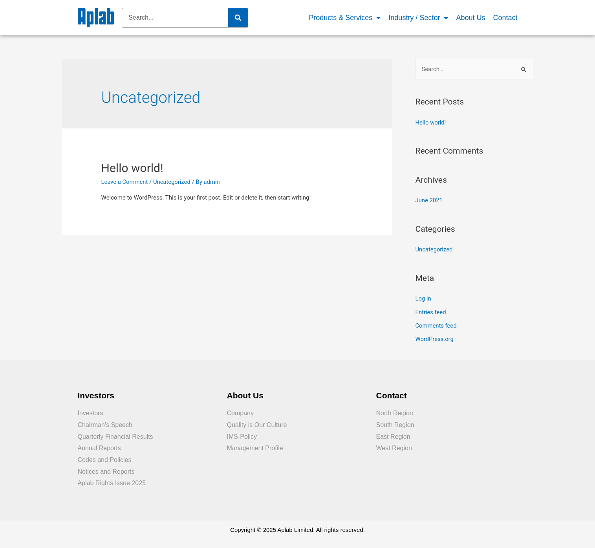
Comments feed (437, 324)
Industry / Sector (418, 18)
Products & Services (345, 18)
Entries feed (431, 311)
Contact (505, 18)
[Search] (238, 17)
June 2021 (429, 200)
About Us (470, 18)
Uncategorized (173, 181)
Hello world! (132, 168)
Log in (424, 298)
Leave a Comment (125, 181)
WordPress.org (435, 337)
